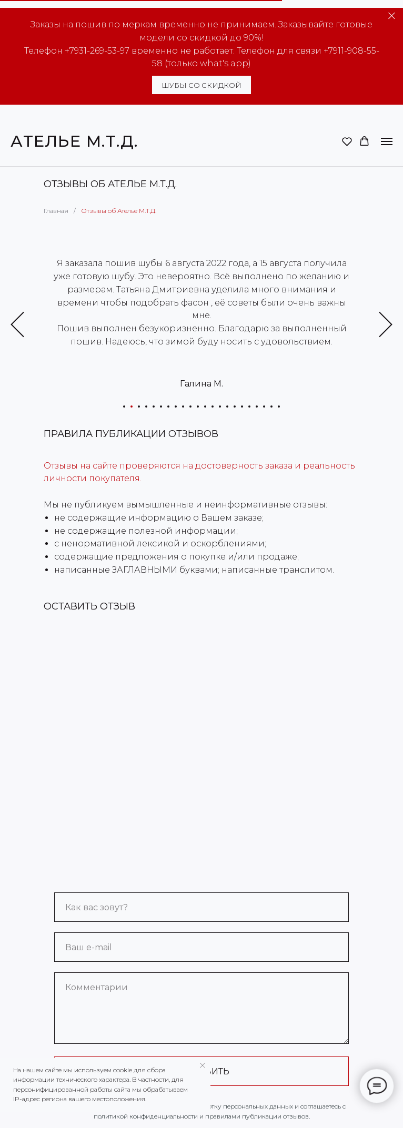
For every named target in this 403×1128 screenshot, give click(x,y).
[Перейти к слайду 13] (212, 406)
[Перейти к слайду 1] (124, 406)
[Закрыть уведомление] (202, 1065)
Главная (56, 211)
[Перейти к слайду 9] (183, 406)
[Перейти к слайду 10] (190, 406)
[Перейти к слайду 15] (227, 406)
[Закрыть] (392, 16)
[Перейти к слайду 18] (249, 406)
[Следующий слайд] (385, 325)
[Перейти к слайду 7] (168, 406)
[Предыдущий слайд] (17, 325)
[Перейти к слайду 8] (176, 406)
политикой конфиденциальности (146, 1116)
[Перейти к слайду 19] (257, 406)
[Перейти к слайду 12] (205, 406)
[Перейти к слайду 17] (242, 406)
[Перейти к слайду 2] (131, 406)
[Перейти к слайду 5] (154, 406)
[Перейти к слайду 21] (271, 406)
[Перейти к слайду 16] (235, 406)
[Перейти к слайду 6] (161, 406)
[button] (347, 141)
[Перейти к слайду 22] (279, 406)
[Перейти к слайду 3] (139, 406)
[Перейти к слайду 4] (146, 406)
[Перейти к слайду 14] (220, 406)
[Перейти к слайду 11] (198, 406)
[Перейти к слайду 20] (264, 406)
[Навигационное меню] (386, 141)
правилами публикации (243, 1116)
